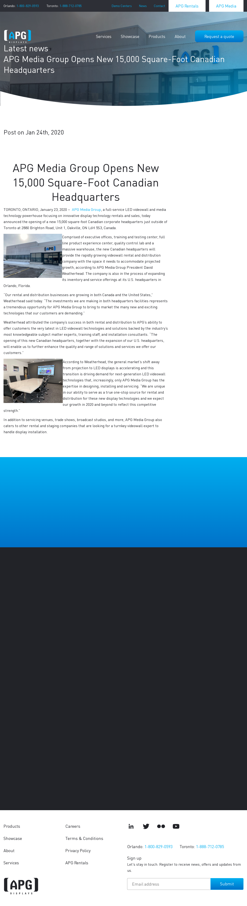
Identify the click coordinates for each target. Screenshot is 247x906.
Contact (159, 6)
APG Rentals (187, 5)
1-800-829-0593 (27, 6)
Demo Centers (121, 6)
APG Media (226, 5)
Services (103, 36)
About (180, 36)
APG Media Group (86, 209)
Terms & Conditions (84, 838)
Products (157, 36)
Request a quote (219, 36)
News (143, 6)
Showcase (130, 36)
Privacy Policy (78, 850)
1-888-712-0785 (70, 6)
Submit (227, 883)
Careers (72, 826)
